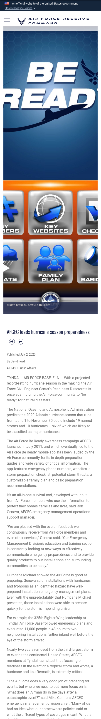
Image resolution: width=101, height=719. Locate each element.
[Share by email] (21, 341)
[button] (20, 8)
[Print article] (12, 341)
